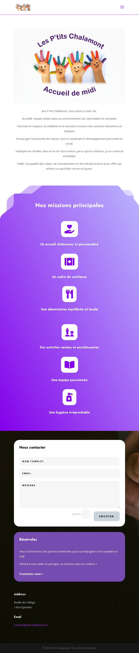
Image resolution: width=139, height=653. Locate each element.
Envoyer (106, 516)
